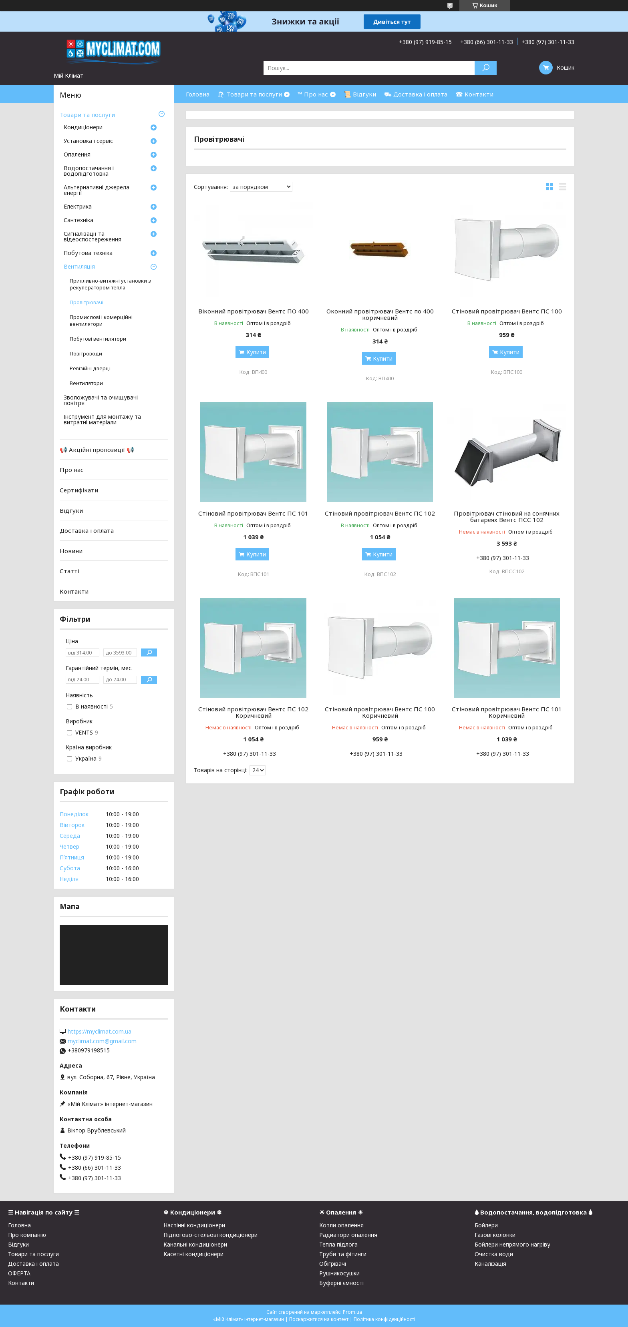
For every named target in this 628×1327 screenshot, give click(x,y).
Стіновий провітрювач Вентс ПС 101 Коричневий (507, 712)
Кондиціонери (83, 127)
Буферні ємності (341, 1283)
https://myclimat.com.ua (99, 1031)
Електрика (78, 207)
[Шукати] (486, 68)
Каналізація (490, 1263)
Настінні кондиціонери (194, 1225)
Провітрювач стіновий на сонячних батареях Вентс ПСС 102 (507, 516)
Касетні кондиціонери (193, 1254)
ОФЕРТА (19, 1273)
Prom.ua (352, 1312)
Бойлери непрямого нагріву (512, 1244)
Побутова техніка (88, 253)
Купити (256, 352)
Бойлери (486, 1225)
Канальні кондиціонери (195, 1244)
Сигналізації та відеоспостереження (92, 237)
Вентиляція (79, 267)
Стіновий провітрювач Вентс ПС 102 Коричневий (253, 712)
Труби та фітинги (342, 1254)
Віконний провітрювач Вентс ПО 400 (253, 311)
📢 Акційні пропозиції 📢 (97, 450)
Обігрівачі (332, 1263)
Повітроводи (86, 353)
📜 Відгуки (360, 94)
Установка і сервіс (88, 141)
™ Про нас (313, 94)
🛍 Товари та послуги (249, 94)
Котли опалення (341, 1225)
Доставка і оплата (87, 530)
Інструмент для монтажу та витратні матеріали (102, 420)
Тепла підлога (338, 1244)
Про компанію (27, 1235)
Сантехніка (78, 220)
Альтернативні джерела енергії (96, 191)
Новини (71, 551)
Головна (197, 94)
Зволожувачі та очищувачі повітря (101, 401)
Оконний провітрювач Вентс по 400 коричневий (380, 314)
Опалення (77, 155)
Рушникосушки (339, 1273)
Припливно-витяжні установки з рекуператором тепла (110, 284)
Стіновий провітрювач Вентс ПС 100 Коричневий (380, 712)
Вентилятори (86, 383)
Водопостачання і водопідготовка (89, 171)
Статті (69, 571)
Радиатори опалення (348, 1235)
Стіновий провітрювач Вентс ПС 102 (380, 513)
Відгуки (71, 510)
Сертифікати (79, 490)
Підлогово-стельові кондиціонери (210, 1235)
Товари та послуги (87, 114)
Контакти (74, 591)
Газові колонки (495, 1235)
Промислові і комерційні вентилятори (101, 320)
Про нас (72, 470)
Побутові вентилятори (98, 338)
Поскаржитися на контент (318, 1319)
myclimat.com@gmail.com (102, 1041)
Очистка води (494, 1254)
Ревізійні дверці (90, 368)
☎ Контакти (474, 94)
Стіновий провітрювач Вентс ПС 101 (253, 513)
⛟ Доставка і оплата (415, 94)
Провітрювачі (86, 302)
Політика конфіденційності (384, 1319)
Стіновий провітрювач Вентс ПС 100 (507, 311)
